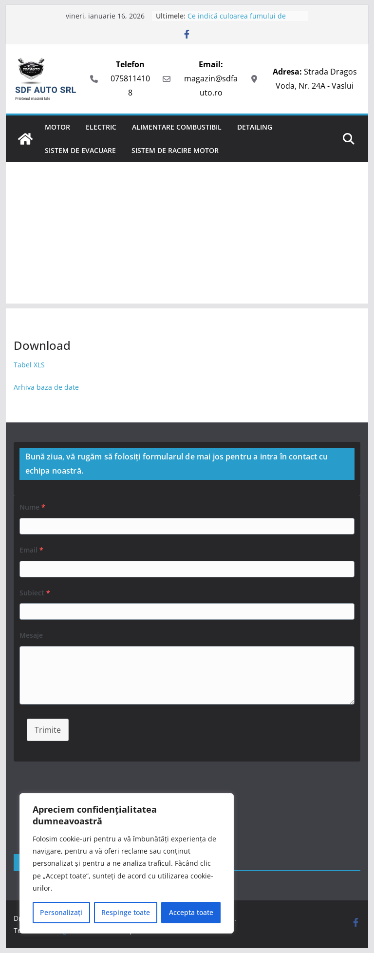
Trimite (48, 729)
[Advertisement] (187, 235)
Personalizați (61, 912)
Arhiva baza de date (46, 387)
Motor (57, 127)
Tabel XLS (30, 364)
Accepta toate (191, 912)
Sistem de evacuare (80, 150)
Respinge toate (125, 912)
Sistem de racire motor (175, 150)
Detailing (254, 127)
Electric (101, 127)
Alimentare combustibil (177, 127)
